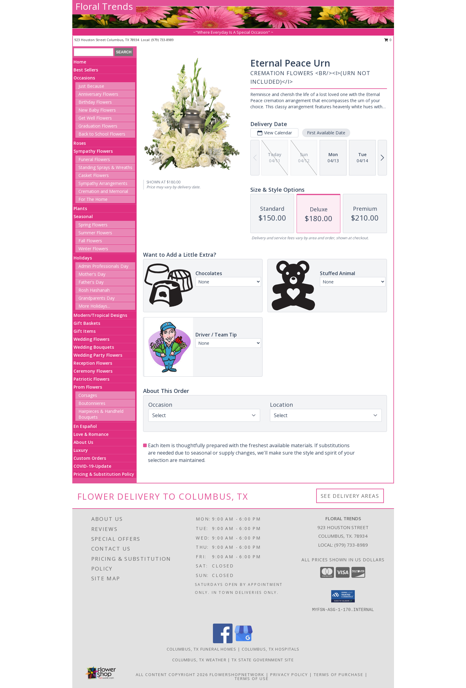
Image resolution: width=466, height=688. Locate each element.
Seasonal (83, 216)
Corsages (87, 395)
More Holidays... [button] (94, 306)
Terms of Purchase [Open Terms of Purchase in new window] (338, 674)
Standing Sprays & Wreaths (105, 167)
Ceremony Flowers (93, 371)
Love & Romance (91, 434)
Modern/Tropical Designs (100, 315)
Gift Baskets (87, 323)
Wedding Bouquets (94, 347)
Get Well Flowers (95, 118)
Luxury (81, 450)
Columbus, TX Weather (199, 660)
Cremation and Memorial (103, 191)
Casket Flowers (93, 175)
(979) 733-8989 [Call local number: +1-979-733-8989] (162, 39)
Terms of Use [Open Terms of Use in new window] (252, 678)
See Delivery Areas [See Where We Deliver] (350, 495)
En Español (85, 426)
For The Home (93, 199)
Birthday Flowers (95, 102)
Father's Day (91, 282)
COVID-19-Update (92, 466)
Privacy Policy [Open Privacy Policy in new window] (289, 674)
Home (80, 62)
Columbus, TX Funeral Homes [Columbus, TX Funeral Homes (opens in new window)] (202, 649)
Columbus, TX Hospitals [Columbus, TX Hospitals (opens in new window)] (271, 649)
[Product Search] (93, 52)
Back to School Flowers (101, 134)
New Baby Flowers (97, 110)
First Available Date (326, 133)
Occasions (84, 78)
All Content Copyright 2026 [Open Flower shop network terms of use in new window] (172, 674)
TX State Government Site (263, 660)
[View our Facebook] (223, 641)
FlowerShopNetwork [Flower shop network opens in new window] (237, 674)
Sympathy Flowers (93, 151)
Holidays (83, 258)
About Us (83, 442)
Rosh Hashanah (94, 290)
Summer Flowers (95, 233)
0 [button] (388, 39)
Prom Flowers (88, 387)
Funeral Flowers (94, 159)
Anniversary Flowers (98, 94)
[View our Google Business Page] (243, 641)
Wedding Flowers (91, 339)
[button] (343, 596)
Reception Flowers (93, 363)
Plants (80, 208)
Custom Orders (90, 458)
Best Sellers (86, 70)
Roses (80, 143)
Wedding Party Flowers (98, 355)
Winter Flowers (93, 249)
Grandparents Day (96, 298)
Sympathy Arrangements (102, 183)
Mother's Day (91, 274)
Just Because (91, 86)
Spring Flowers (93, 225)
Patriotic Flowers (91, 379)
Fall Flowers (90, 241)
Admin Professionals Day (103, 266)
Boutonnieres (91, 403)
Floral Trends (104, 6)
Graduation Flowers (97, 126)
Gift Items (85, 331)
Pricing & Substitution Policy (104, 474)
